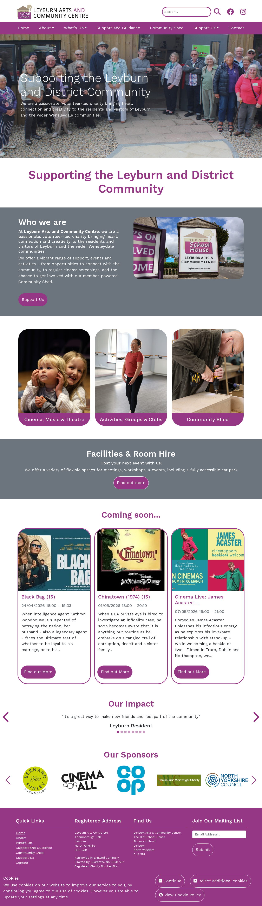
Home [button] (23, 28)
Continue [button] (170, 881)
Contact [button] (236, 28)
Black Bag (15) (38, 597)
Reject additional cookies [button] (221, 881)
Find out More (38, 671)
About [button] (45, 28)
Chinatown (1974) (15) (124, 597)
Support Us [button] (205, 28)
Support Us (33, 299)
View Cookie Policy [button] (180, 895)
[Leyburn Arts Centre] (52, 11)
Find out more (131, 482)
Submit (203, 849)
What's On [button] (74, 28)
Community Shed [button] (167, 28)
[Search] (186, 12)
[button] (229, 11)
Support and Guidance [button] (118, 28)
